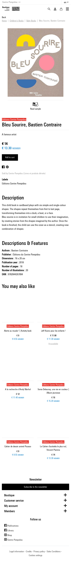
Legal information (16, 551)
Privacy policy (39, 551)
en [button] (65, 2)
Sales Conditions (54, 551)
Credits (29, 551)
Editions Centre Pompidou (14, 183)
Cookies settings (35, 555)
